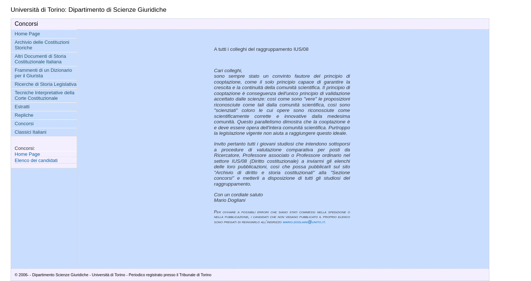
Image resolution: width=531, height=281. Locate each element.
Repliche (24, 115)
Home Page (27, 33)
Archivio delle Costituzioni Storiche (42, 44)
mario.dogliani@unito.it (304, 221)
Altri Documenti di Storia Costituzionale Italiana (40, 58)
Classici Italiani (30, 132)
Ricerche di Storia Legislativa (46, 84)
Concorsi (24, 123)
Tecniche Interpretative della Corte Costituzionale (44, 95)
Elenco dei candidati (36, 160)
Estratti (22, 106)
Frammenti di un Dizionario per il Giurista (43, 72)
